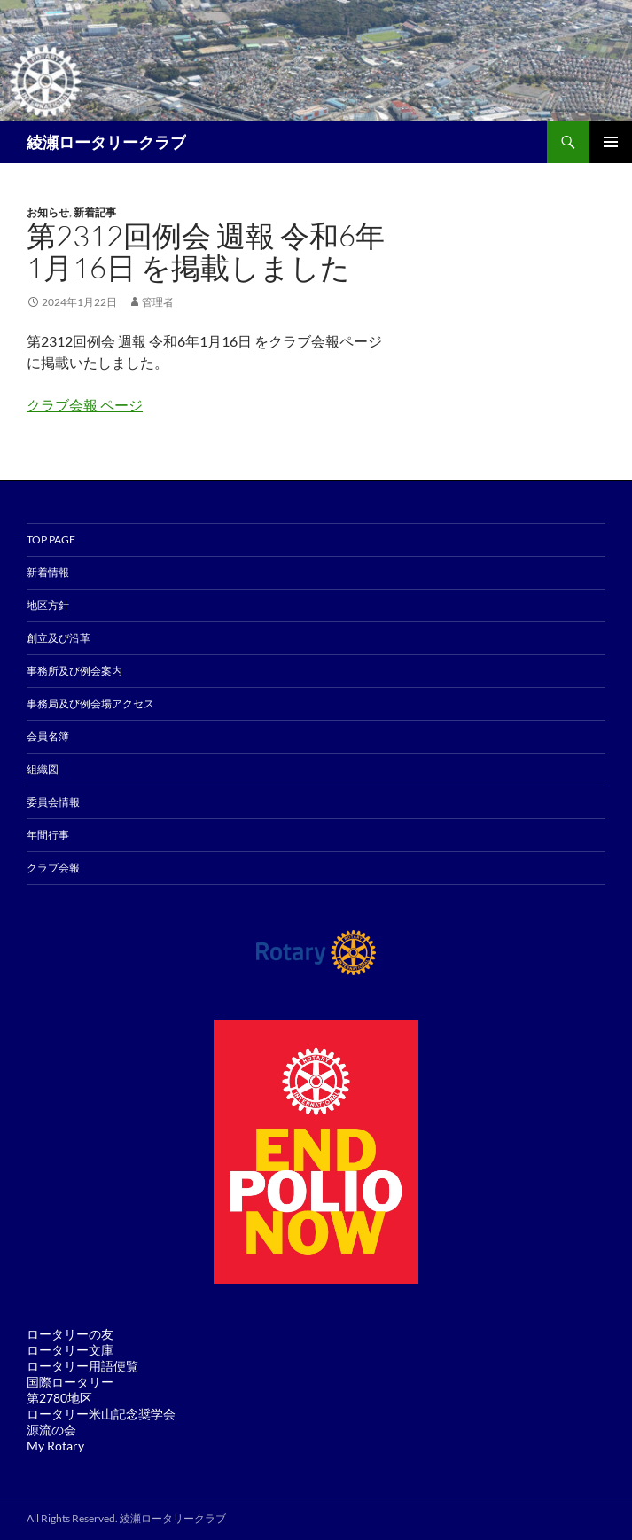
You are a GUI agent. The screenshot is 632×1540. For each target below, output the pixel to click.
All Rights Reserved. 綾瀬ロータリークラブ (126, 1518)
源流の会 (51, 1429)
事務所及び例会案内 (74, 670)
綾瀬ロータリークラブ (106, 142)
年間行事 (48, 834)
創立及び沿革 (58, 638)
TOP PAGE (51, 539)
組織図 (43, 769)
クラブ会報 (53, 867)
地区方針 (48, 605)
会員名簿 (48, 736)
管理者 (158, 302)
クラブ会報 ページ (85, 404)
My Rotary (55, 1445)
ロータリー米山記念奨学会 (101, 1413)
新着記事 (95, 212)
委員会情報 (53, 802)
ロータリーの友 (70, 1333)
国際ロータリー (70, 1381)
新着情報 (48, 572)
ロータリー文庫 (70, 1349)
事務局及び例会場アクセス (90, 703)
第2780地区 (59, 1397)
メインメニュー (610, 142)
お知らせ (48, 212)
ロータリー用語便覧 (82, 1365)
